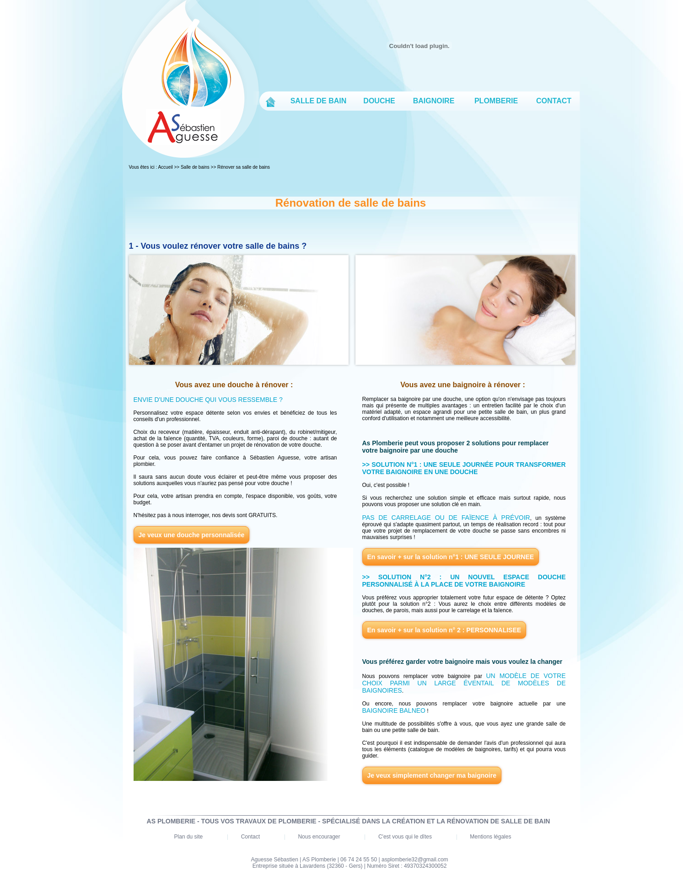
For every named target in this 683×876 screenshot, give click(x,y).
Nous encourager (319, 836)
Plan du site (188, 836)
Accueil (165, 167)
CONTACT (553, 101)
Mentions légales (490, 836)
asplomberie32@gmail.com (415, 859)
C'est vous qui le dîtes (405, 836)
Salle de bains (195, 167)
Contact (250, 836)
